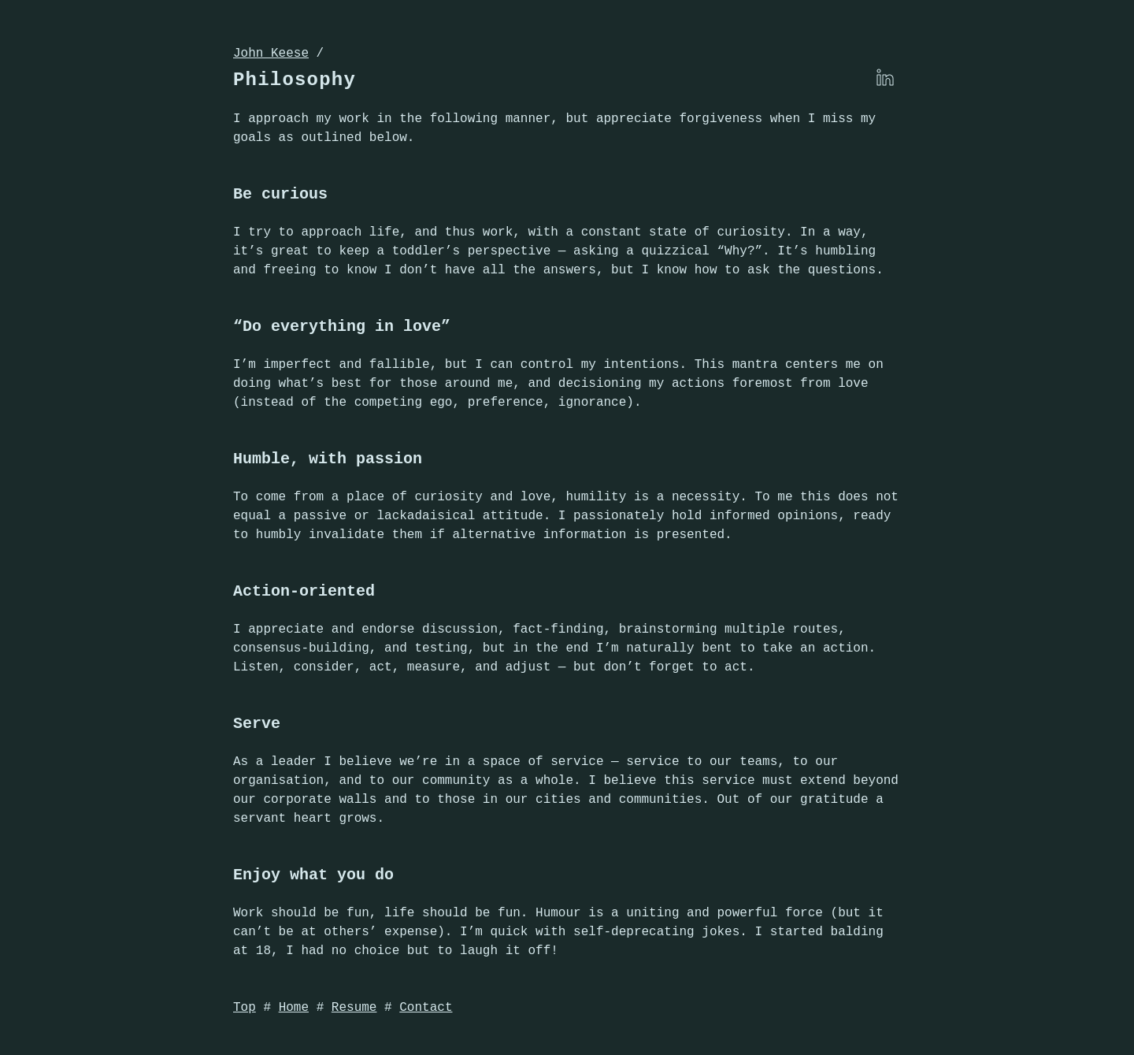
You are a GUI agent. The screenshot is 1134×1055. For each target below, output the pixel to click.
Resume (354, 1008)
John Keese (271, 53)
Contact (425, 1008)
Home (294, 1008)
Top (244, 1008)
